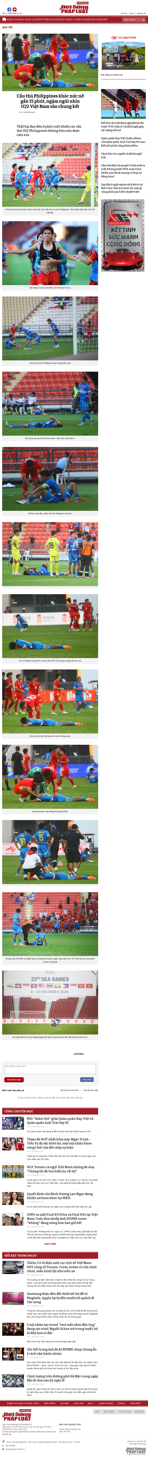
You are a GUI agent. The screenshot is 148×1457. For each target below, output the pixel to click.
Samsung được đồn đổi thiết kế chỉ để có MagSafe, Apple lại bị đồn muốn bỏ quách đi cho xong (60, 1298)
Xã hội (54, 19)
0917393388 (10, 1446)
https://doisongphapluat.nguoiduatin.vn (17, 1424)
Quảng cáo (141, 13)
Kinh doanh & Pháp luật (22, 19)
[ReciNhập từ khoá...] (134, 19)
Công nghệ (82, 19)
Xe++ (72, 19)
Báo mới (139, 1411)
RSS (97, 1411)
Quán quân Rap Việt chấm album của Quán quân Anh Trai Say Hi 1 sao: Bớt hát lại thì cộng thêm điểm (123, 142)
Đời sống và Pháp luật (111, 75)
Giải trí (64, 19)
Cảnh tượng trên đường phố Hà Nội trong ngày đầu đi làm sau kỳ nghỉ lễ (62, 1378)
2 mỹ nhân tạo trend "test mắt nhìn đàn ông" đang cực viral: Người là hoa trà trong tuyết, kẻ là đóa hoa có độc (62, 1329)
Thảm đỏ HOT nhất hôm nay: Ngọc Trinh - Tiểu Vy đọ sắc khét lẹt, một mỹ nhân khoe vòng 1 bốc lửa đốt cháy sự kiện (59, 1143)
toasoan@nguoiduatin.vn (15, 1449)
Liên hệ (123, 13)
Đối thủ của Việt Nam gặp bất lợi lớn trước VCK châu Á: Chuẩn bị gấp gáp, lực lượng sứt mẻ (122, 126)
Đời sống (44, 19)
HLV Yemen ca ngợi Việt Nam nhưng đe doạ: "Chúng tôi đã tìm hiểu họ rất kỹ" (61, 1169)
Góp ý (131, 13)
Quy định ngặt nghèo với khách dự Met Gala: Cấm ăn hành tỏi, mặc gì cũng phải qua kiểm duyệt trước (122, 188)
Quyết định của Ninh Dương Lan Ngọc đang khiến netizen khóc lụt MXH (60, 1196)
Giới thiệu (109, 1411)
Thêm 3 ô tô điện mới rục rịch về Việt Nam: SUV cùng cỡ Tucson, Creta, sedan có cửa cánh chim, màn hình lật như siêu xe (62, 1267)
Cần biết (102, 19)
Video (93, 19)
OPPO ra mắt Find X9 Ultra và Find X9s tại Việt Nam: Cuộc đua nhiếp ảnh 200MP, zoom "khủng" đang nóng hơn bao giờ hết (62, 1219)
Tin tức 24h (125, 1411)
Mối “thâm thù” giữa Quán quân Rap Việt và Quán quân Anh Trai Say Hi (60, 1121)
